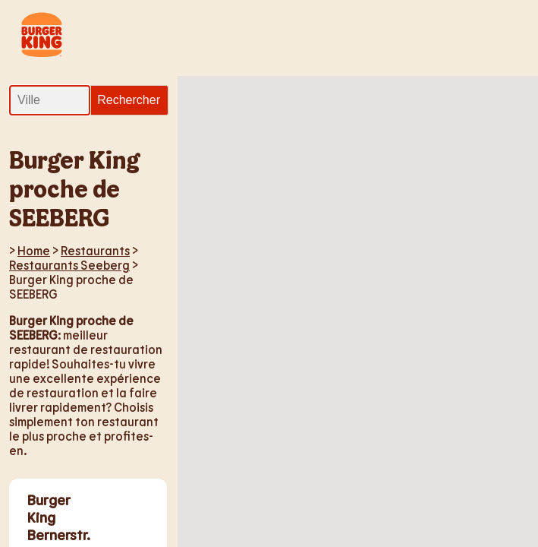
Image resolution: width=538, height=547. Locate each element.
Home (33, 250)
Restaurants (95, 250)
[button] (399, 153)
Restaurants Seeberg (69, 265)
